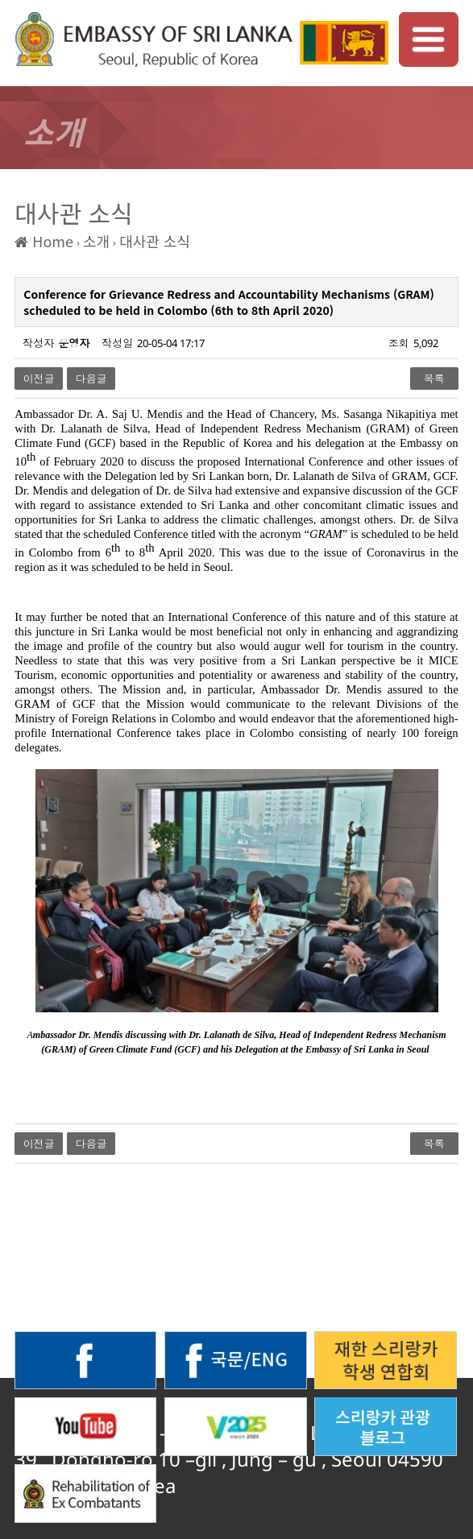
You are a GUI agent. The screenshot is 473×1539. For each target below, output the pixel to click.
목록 (434, 378)
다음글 (91, 378)
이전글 (39, 378)
